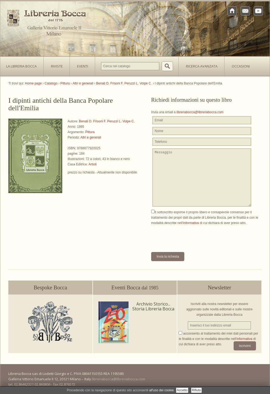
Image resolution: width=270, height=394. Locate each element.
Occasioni (241, 66)
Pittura (90, 132)
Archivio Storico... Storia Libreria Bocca (153, 306)
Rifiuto (196, 390)
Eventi (82, 66)
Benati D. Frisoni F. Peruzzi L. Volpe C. (107, 121)
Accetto (182, 390)
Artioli (92, 164)
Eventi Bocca (134, 287)
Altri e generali (90, 137)
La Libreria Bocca (23, 65)
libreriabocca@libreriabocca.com (199, 112)
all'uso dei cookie (161, 390)
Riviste (55, 65)
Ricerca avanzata (201, 66)
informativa (191, 223)
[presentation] (192, 236)
